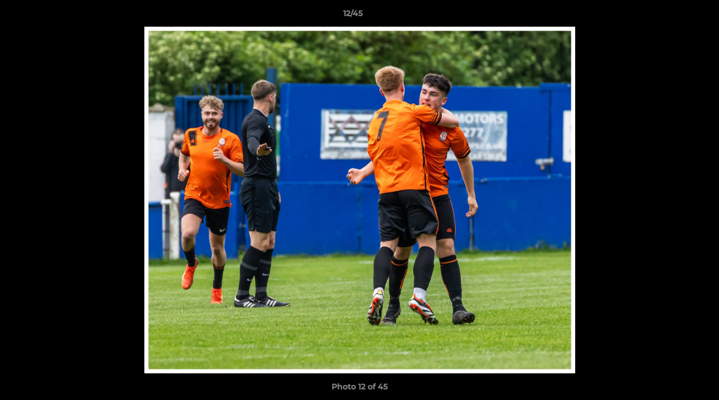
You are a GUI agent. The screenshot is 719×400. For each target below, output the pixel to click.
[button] (672, 16)
